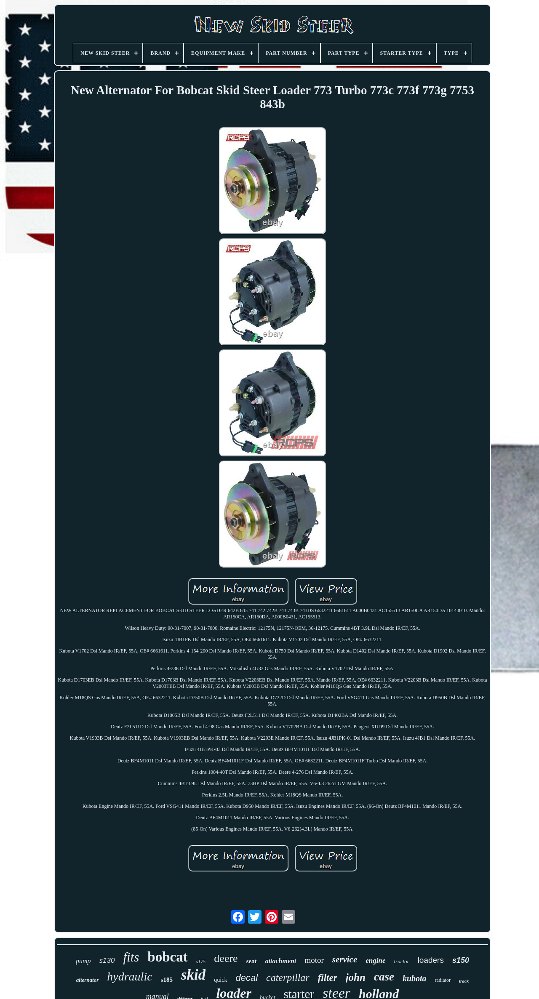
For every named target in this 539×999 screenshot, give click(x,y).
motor (313, 960)
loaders (431, 960)
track (464, 980)
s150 (460, 960)
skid (193, 975)
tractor (401, 961)
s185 (167, 979)
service (344, 959)
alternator (87, 980)
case (384, 976)
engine (375, 960)
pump (83, 960)
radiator (443, 980)
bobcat (167, 956)
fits (131, 957)
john (356, 977)
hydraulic (129, 976)
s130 (107, 960)
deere (225, 958)
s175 (201, 961)
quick (220, 980)
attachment (280, 960)
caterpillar (288, 977)
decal (246, 977)
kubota (415, 978)
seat (251, 961)
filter (327, 977)
